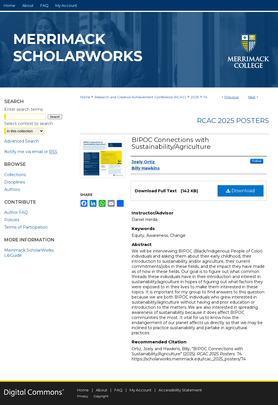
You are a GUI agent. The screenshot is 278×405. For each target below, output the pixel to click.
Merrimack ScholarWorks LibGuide (29, 253)
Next (252, 97)
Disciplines (14, 182)
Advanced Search (21, 141)
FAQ (118, 390)
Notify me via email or (30, 151)
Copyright (101, 396)
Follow (256, 161)
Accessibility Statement (180, 390)
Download (240, 190)
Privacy (82, 396)
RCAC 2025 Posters (233, 120)
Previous (231, 97)
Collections (15, 174)
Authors (12, 189)
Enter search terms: (23, 109)
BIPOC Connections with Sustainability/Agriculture (171, 143)
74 (205, 97)
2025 (195, 97)
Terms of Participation (26, 227)
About (101, 390)
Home (85, 97)
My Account (140, 390)
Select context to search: (29, 123)
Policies (11, 219)
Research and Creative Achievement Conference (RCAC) (140, 97)
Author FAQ (16, 212)
